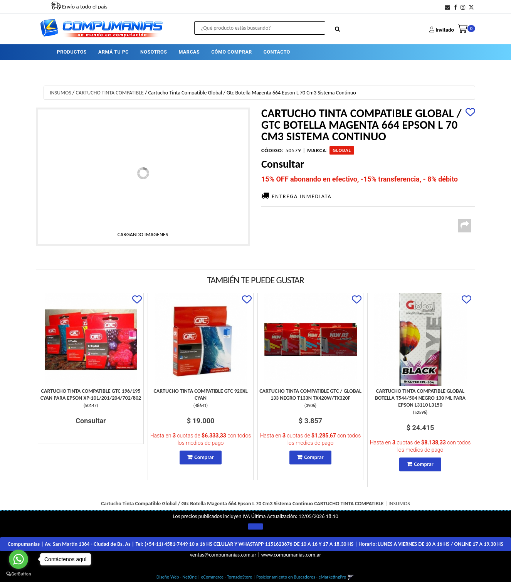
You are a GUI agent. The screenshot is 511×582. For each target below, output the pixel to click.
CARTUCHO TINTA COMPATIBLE (109, 92)
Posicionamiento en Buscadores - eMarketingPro (301, 577)
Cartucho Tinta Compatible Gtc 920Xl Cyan (200, 394)
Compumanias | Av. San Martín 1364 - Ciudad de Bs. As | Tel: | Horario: (255, 544)
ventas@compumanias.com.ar (223, 555)
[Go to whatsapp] (18, 559)
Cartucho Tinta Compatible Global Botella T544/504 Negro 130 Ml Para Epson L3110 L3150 (420, 398)
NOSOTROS (153, 52)
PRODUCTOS (72, 52)
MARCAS (189, 52)
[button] (447, 7)
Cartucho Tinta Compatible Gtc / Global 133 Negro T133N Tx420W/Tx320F (310, 394)
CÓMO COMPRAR (231, 52)
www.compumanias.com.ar (291, 555)
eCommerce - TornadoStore (226, 577)
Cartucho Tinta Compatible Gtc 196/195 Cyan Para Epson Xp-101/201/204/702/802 (90, 394)
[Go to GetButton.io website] (18, 574)
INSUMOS (60, 92)
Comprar (203, 457)
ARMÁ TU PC (113, 52)
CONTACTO (277, 52)
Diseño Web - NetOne (176, 577)
